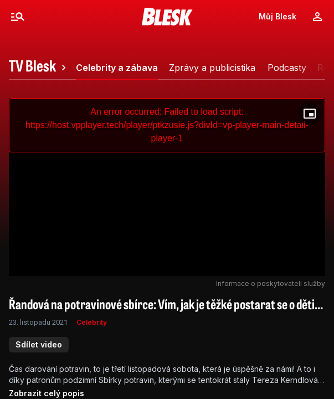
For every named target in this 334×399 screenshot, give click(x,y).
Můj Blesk (277, 16)
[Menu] (18, 17)
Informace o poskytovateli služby (270, 283)
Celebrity (91, 322)
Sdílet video (39, 344)
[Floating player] (310, 114)
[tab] (39, 67)
